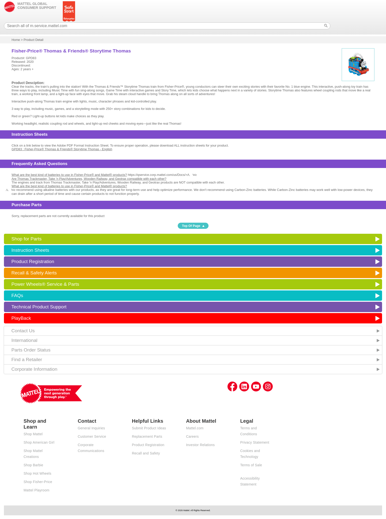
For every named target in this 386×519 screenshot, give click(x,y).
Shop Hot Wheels (37, 473)
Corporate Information (34, 369)
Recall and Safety (146, 453)
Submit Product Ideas (149, 428)
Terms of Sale (251, 465)
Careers (192, 436)
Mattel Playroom (36, 490)
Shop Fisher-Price (38, 482)
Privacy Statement (254, 442)
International (24, 340)
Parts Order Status (30, 349)
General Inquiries (91, 428)
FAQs (17, 295)
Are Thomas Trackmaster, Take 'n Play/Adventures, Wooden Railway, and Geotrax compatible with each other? (89, 179)
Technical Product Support (38, 306)
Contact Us (23, 330)
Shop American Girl (39, 442)
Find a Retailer (26, 359)
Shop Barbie (33, 465)
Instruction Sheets (30, 250)
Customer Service (92, 436)
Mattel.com (195, 428)
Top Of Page (191, 226)
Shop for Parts (26, 238)
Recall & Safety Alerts (34, 272)
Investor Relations (200, 445)
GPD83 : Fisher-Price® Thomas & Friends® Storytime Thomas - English (62, 149)
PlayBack (21, 318)
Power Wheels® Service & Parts (45, 284)
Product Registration (32, 261)
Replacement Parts (147, 436)
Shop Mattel (33, 434)
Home (16, 40)
